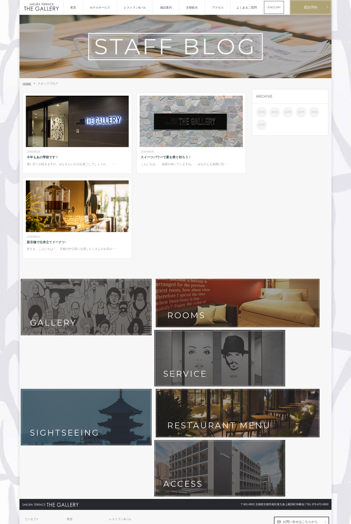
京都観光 (30, 398)
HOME (27, 83)
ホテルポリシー (77, 405)
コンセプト (31, 382)
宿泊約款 (115, 405)
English (324, 518)
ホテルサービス (34, 390)
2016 (314, 112)
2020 (261, 112)
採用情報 (72, 413)
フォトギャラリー (78, 390)
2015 (261, 124)
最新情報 (72, 398)
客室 (70, 382)
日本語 (314, 518)
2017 (301, 112)
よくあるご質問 (119, 398)
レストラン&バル (120, 382)
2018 (288, 112)
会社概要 (30, 413)
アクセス (115, 390)
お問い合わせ (33, 405)
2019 (275, 112)
